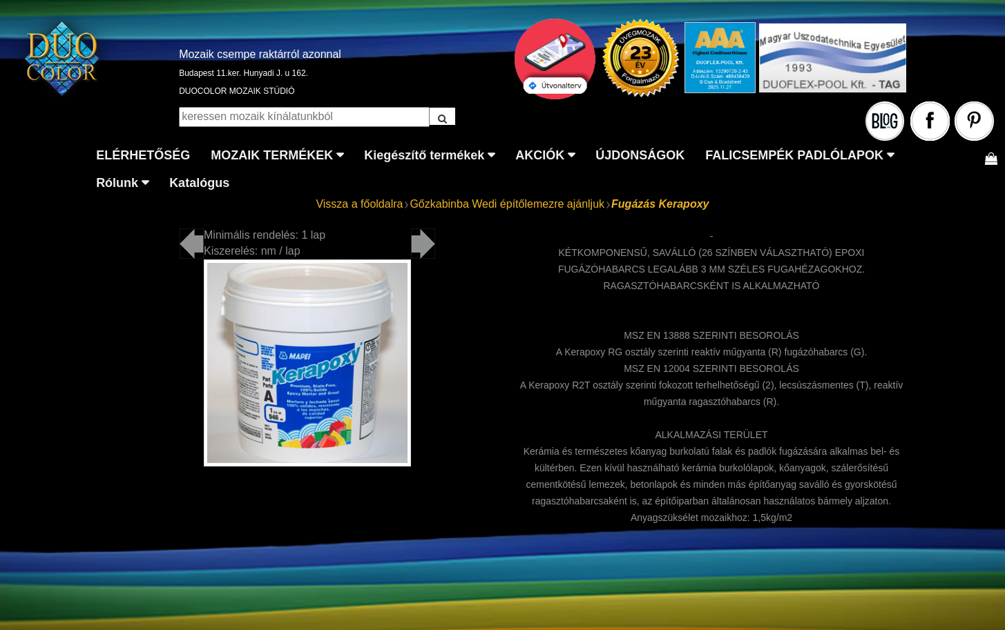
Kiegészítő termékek (424, 155)
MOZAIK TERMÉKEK (272, 155)
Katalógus (199, 183)
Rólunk (117, 183)
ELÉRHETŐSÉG (143, 155)
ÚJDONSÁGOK (640, 155)
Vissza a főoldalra (359, 204)
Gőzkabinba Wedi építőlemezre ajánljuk (507, 204)
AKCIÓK (539, 155)
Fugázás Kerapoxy (660, 204)
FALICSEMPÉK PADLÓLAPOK (794, 155)
